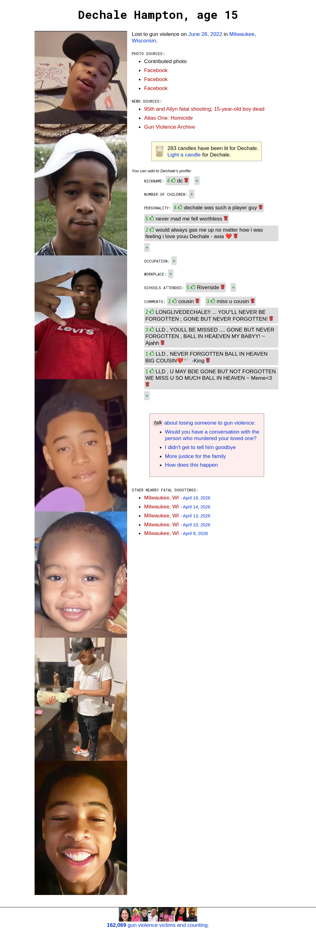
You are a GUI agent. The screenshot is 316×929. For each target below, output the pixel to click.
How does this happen (191, 465)
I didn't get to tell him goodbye (200, 447)
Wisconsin (144, 40)
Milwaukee (242, 34)
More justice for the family (195, 456)
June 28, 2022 (205, 34)
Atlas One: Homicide (168, 118)
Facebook (156, 70)
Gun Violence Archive (169, 127)
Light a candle (184, 155)
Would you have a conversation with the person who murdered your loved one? (212, 435)
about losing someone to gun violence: (204, 423)
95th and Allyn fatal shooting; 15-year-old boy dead (204, 109)
